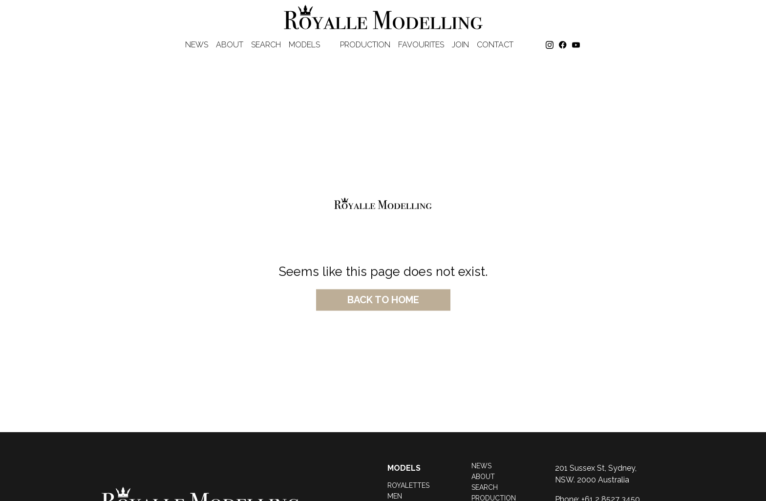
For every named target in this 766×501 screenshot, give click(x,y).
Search (266, 45)
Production (365, 45)
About (229, 45)
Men (394, 496)
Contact (495, 45)
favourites (421, 45)
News (196, 45)
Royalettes (408, 485)
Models (310, 45)
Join (460, 45)
